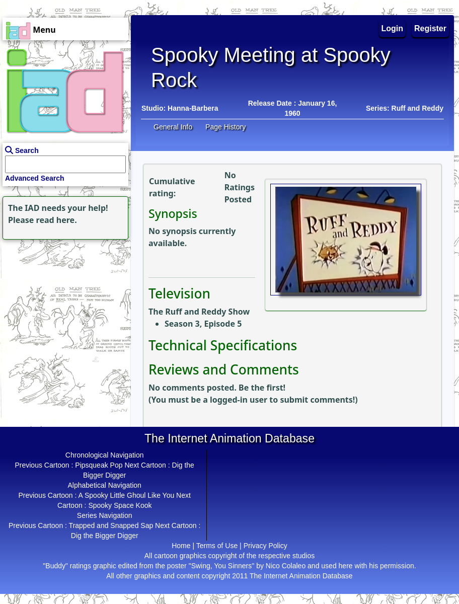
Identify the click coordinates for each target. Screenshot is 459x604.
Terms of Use (217, 546)
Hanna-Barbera (193, 108)
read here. (56, 219)
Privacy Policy (265, 546)
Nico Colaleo (285, 566)
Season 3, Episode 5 (203, 323)
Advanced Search (34, 178)
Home (181, 546)
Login (392, 28)
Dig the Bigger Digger (104, 536)
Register (430, 28)
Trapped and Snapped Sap (111, 525)
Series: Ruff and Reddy (404, 108)
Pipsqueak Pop (98, 465)
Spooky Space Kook (119, 505)
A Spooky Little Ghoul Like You (127, 495)
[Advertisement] (63, 305)
